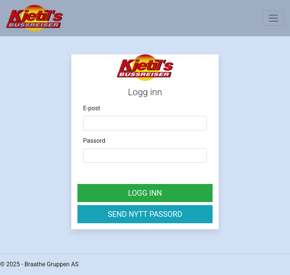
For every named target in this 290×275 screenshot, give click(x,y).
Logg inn (145, 193)
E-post (91, 108)
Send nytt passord (145, 214)
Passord (94, 140)
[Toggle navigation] (273, 18)
